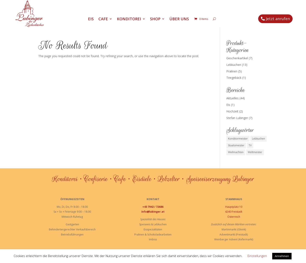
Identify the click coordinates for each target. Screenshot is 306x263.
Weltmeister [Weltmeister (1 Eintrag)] (255, 152)
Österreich (233, 217)
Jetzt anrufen (278, 18)
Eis (91, 19)
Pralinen (231, 71)
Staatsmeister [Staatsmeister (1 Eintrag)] (236, 145)
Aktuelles (232, 98)
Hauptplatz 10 (233, 207)
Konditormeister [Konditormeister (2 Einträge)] (238, 138)
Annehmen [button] (282, 256)
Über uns (179, 19)
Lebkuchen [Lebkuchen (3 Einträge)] (258, 138)
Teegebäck (233, 78)
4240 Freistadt (233, 211)
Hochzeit (232, 111)
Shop (155, 19)
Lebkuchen (233, 65)
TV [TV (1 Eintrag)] (250, 145)
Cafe (103, 19)
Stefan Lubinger (237, 118)
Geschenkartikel (237, 58)
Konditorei (129, 19)
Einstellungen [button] (257, 256)
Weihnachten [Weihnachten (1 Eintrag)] (236, 152)
